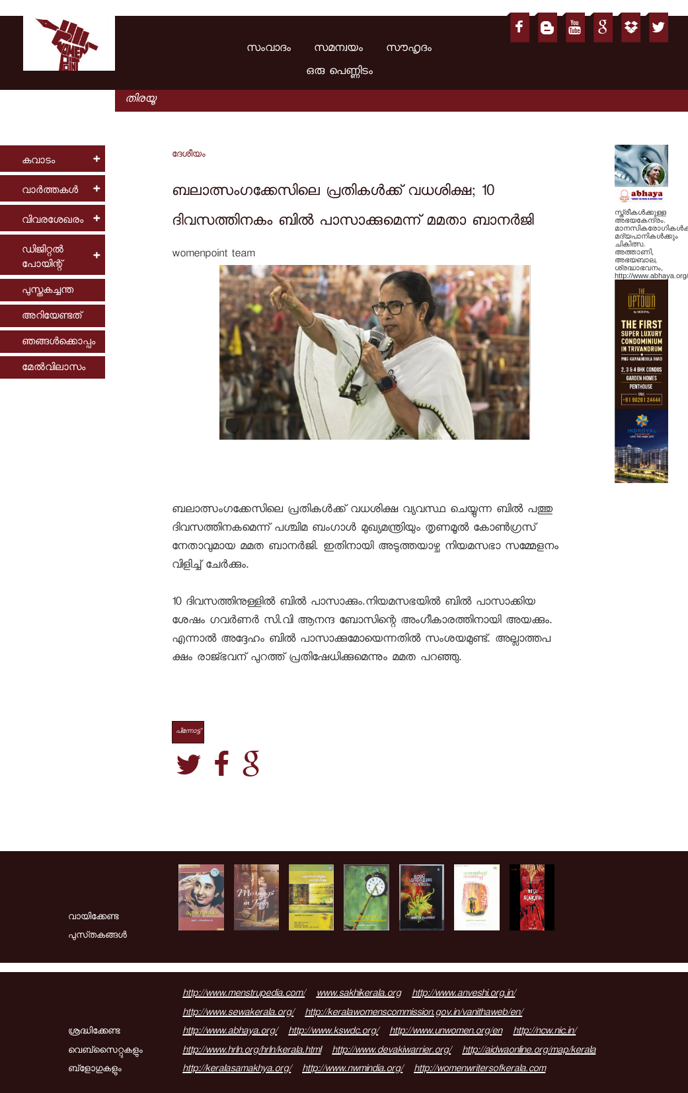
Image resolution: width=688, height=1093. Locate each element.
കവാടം (38, 161)
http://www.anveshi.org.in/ (463, 994)
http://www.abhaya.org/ (229, 1032)
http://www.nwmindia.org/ (352, 1070)
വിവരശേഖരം (52, 221)
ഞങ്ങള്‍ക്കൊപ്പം (58, 342)
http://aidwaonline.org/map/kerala (528, 1051)
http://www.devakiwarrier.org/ (391, 1051)
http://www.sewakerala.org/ (237, 1013)
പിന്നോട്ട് (188, 732)
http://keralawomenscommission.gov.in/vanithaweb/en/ (413, 1013)
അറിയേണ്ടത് (51, 317)
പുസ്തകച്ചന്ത (47, 291)
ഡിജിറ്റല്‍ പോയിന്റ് (42, 258)
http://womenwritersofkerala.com (479, 1070)
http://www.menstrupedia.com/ (243, 994)
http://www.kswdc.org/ (333, 1032)
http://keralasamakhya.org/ (236, 1070)
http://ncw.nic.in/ (544, 1032)
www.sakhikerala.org (358, 994)
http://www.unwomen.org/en (445, 1032)
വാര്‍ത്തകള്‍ (50, 191)
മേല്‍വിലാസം (53, 368)
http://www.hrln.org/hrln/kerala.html (251, 1051)
